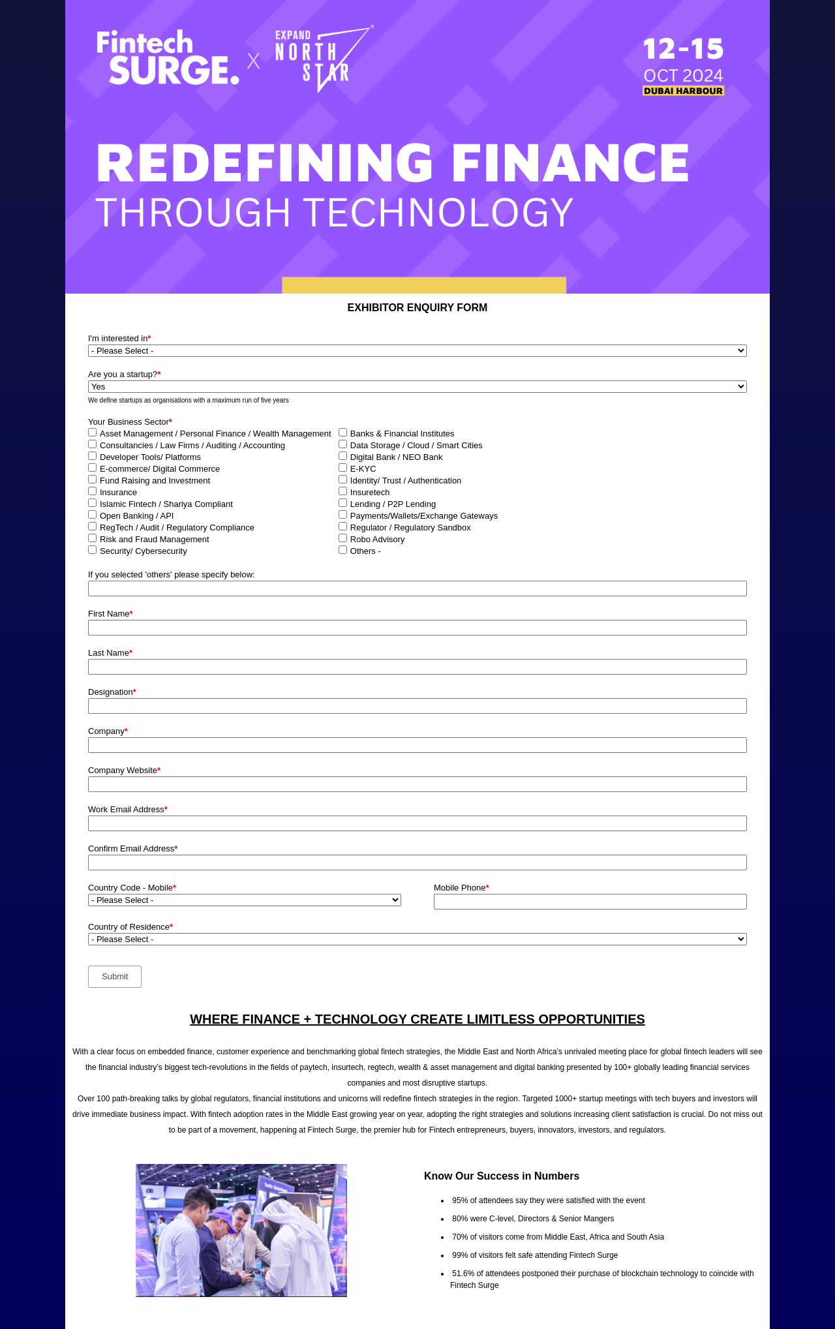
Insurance (118, 492)
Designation (112, 692)
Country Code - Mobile (132, 888)
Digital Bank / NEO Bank (396, 457)
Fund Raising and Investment (155, 480)
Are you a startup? (124, 374)
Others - (365, 551)
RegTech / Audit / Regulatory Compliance (177, 527)
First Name (110, 614)
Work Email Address (128, 809)
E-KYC (363, 469)
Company (108, 731)
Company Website (124, 770)
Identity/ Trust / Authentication (406, 480)
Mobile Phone (461, 888)
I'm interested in (119, 338)
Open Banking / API (137, 516)
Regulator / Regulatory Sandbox (410, 527)
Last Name (110, 653)
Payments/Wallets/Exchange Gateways (424, 516)
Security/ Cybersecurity (143, 551)
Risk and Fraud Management (154, 539)
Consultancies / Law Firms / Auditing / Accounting (192, 445)
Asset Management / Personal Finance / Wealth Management (215, 433)
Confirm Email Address (132, 848)
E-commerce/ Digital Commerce (160, 469)
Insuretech (370, 492)
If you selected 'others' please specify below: (171, 574)
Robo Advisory (377, 539)
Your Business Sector (130, 422)
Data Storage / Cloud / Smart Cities (416, 445)
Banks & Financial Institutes (402, 433)
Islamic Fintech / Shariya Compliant (166, 504)
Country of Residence (130, 927)
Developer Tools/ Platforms (150, 457)
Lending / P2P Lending (393, 504)
